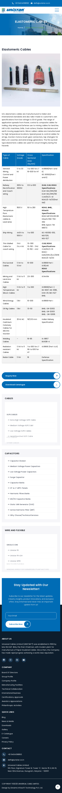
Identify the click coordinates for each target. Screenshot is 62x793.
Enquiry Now (33, 376)
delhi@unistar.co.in (42, 3)
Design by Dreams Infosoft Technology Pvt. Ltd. (22, 788)
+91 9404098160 (22, 3)
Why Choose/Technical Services (24, 515)
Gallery (5, 729)
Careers (5, 738)
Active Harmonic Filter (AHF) (22, 510)
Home (20, 27)
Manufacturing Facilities (12, 685)
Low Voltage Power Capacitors (23, 472)
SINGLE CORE (12, 559)
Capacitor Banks (17, 483)
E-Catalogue (7, 733)
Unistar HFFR (15, 575)
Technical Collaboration (12, 689)
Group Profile (7, 676)
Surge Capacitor (17, 477)
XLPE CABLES (12, 432)
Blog (3, 717)
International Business (11, 693)
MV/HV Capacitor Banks (20, 499)
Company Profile (9, 681)
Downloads (6, 725)
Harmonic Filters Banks (20, 493)
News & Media (8, 721)
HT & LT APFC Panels (19, 488)
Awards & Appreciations (12, 701)
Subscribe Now (19, 624)
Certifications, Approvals (12, 697)
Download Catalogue (33, 385)
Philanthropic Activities (11, 705)
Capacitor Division (18, 461)
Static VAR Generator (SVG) (22, 504)
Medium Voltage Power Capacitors (25, 466)
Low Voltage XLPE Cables (20, 448)
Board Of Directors (10, 672)
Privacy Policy (8, 742)
